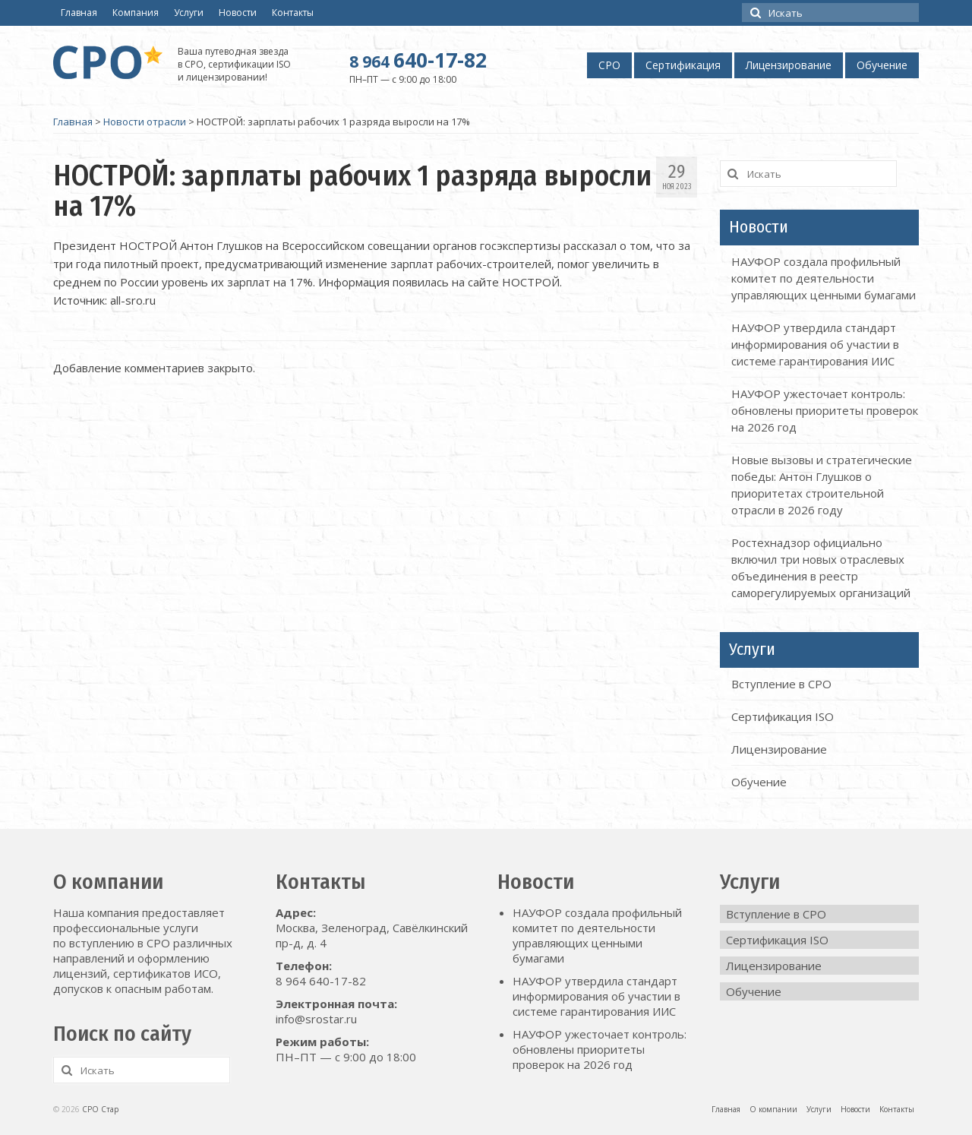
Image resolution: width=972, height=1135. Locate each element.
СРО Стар (100, 1109)
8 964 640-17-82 (321, 980)
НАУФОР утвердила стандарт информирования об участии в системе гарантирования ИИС (815, 344)
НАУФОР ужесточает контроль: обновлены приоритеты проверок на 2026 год (824, 410)
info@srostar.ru (316, 1018)
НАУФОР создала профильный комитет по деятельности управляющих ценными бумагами (823, 278)
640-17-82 (418, 60)
